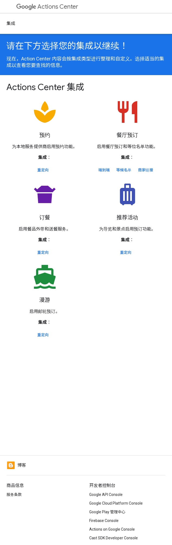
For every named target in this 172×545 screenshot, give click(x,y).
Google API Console (106, 494)
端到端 (104, 170)
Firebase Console (104, 520)
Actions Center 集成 (45, 87)
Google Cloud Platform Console (116, 503)
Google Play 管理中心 (107, 512)
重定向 (43, 170)
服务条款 (14, 494)
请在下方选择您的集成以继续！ (67, 45)
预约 (44, 135)
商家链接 (145, 170)
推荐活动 (127, 217)
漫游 (44, 300)
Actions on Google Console (112, 529)
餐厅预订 (127, 135)
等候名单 (124, 170)
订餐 (44, 217)
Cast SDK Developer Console (113, 538)
